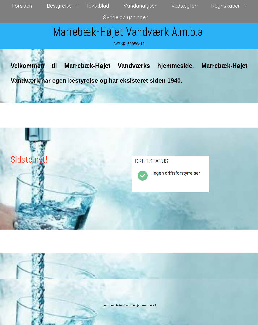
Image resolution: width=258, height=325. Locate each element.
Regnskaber (225, 6)
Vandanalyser (140, 6)
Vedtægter (184, 6)
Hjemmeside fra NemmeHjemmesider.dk (129, 305)
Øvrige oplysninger (125, 17)
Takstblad (97, 6)
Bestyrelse (59, 6)
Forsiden (22, 6)
